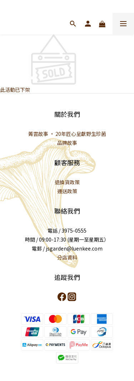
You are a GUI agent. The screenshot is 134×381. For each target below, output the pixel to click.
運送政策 (67, 191)
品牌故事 (67, 142)
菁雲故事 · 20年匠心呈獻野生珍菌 (67, 133)
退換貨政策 (67, 182)
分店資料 (67, 257)
